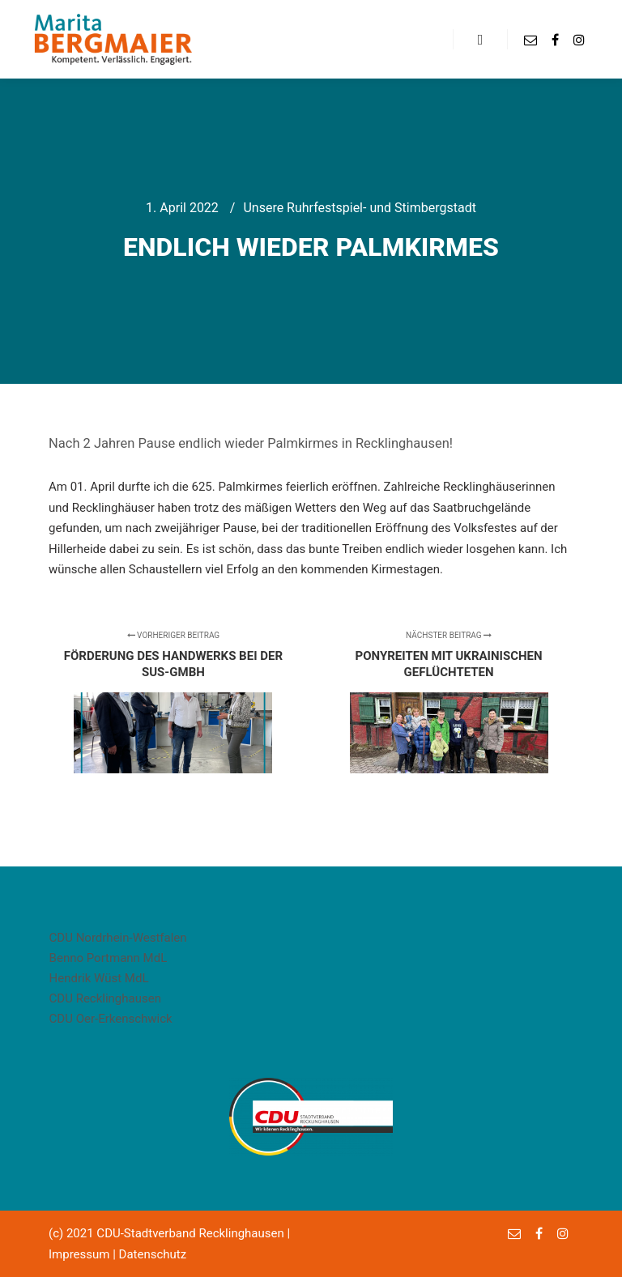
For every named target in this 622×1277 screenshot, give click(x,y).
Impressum (79, 1254)
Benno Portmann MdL (108, 958)
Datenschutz (153, 1254)
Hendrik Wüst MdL (99, 978)
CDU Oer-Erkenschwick (111, 1018)
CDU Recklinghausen (105, 998)
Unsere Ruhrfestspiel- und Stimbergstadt (359, 207)
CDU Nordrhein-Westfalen (118, 937)
